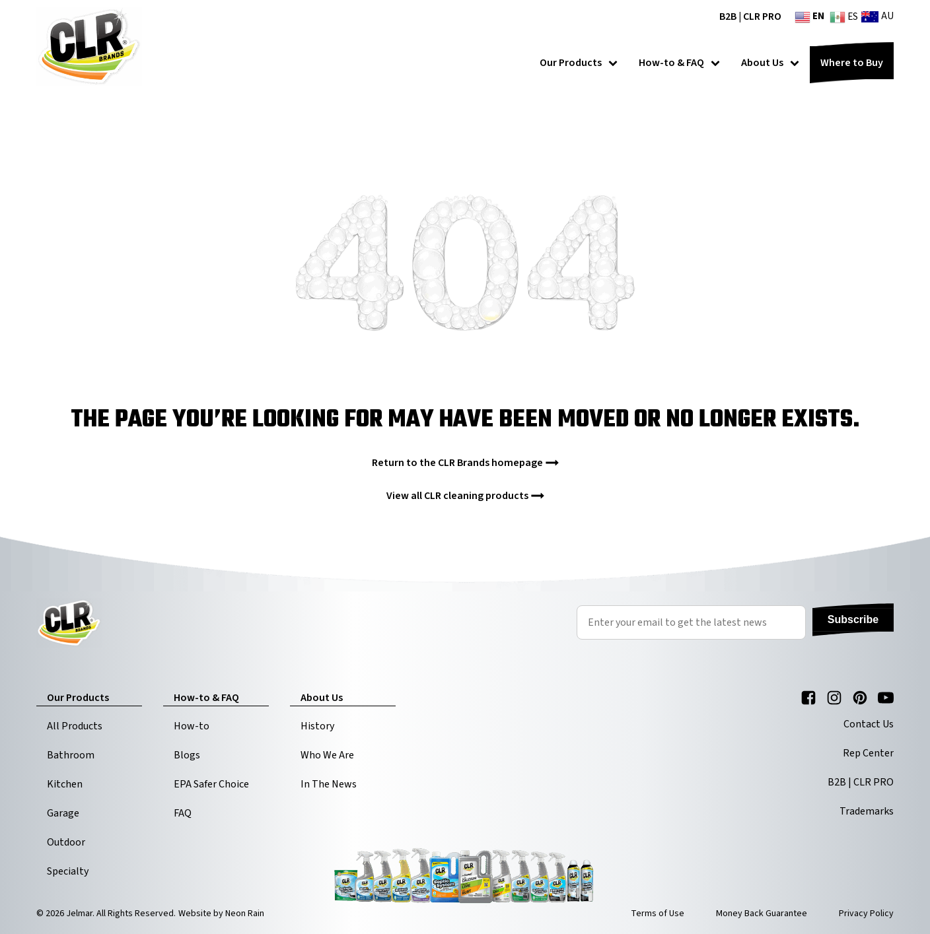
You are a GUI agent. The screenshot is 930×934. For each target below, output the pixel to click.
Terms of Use (657, 913)
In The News (329, 784)
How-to (191, 726)
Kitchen (65, 784)
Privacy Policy (866, 913)
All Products (74, 726)
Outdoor (66, 842)
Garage (63, 813)
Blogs (187, 755)
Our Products (579, 62)
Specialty (68, 871)
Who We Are (327, 755)
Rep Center (868, 753)
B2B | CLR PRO (750, 16)
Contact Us (868, 724)
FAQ (183, 813)
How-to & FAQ (679, 62)
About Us (770, 62)
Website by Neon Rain (221, 913)
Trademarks (867, 811)
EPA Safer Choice (211, 784)
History (317, 726)
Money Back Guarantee (761, 913)
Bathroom (70, 755)
